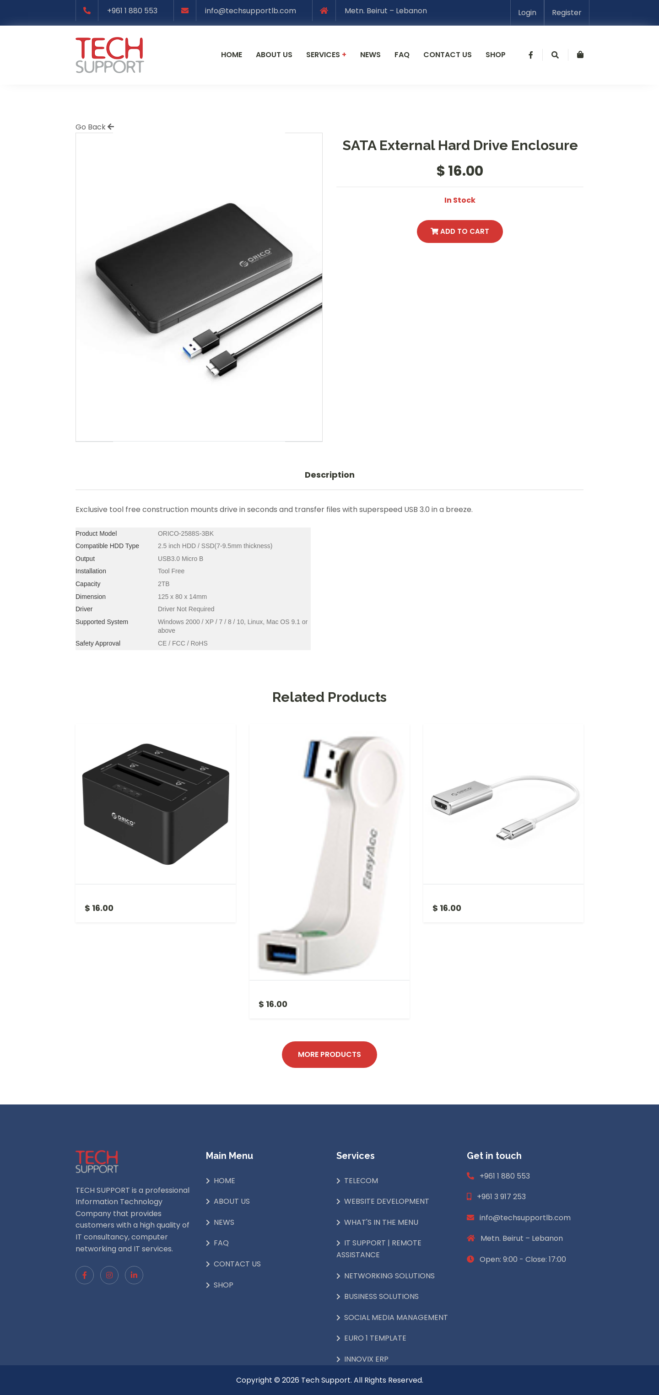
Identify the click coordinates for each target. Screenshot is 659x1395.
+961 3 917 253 (501, 1196)
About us (274, 54)
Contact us (447, 54)
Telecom (361, 1180)
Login (527, 12)
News (370, 54)
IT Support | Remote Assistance (378, 1249)
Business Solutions (381, 1296)
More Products (329, 1054)
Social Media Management (396, 1317)
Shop (496, 54)
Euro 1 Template (375, 1338)
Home (231, 54)
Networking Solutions (389, 1276)
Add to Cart (460, 231)
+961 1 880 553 (132, 10)
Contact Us (237, 1264)
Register (567, 12)
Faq (402, 54)
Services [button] (326, 54)
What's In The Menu (381, 1222)
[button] (530, 55)
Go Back (95, 127)
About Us (232, 1201)
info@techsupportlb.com (250, 10)
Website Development (386, 1201)
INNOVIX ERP (366, 1359)
